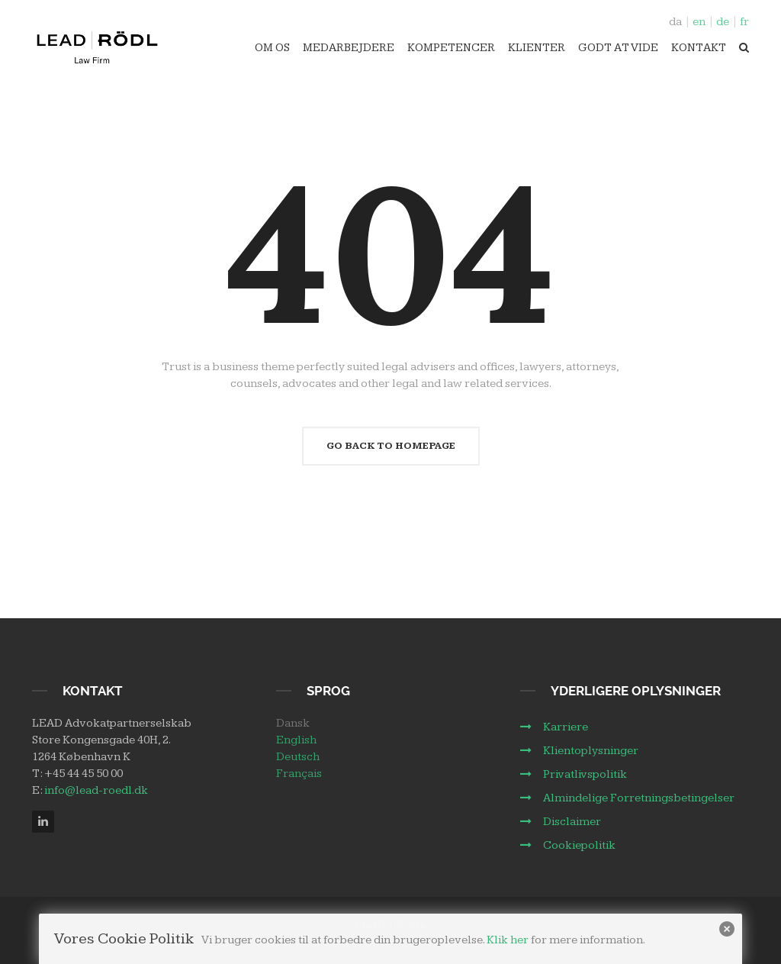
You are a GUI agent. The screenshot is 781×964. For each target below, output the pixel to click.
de (722, 21)
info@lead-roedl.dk (96, 790)
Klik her (508, 939)
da (675, 21)
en (699, 21)
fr (744, 21)
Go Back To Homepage (390, 446)
